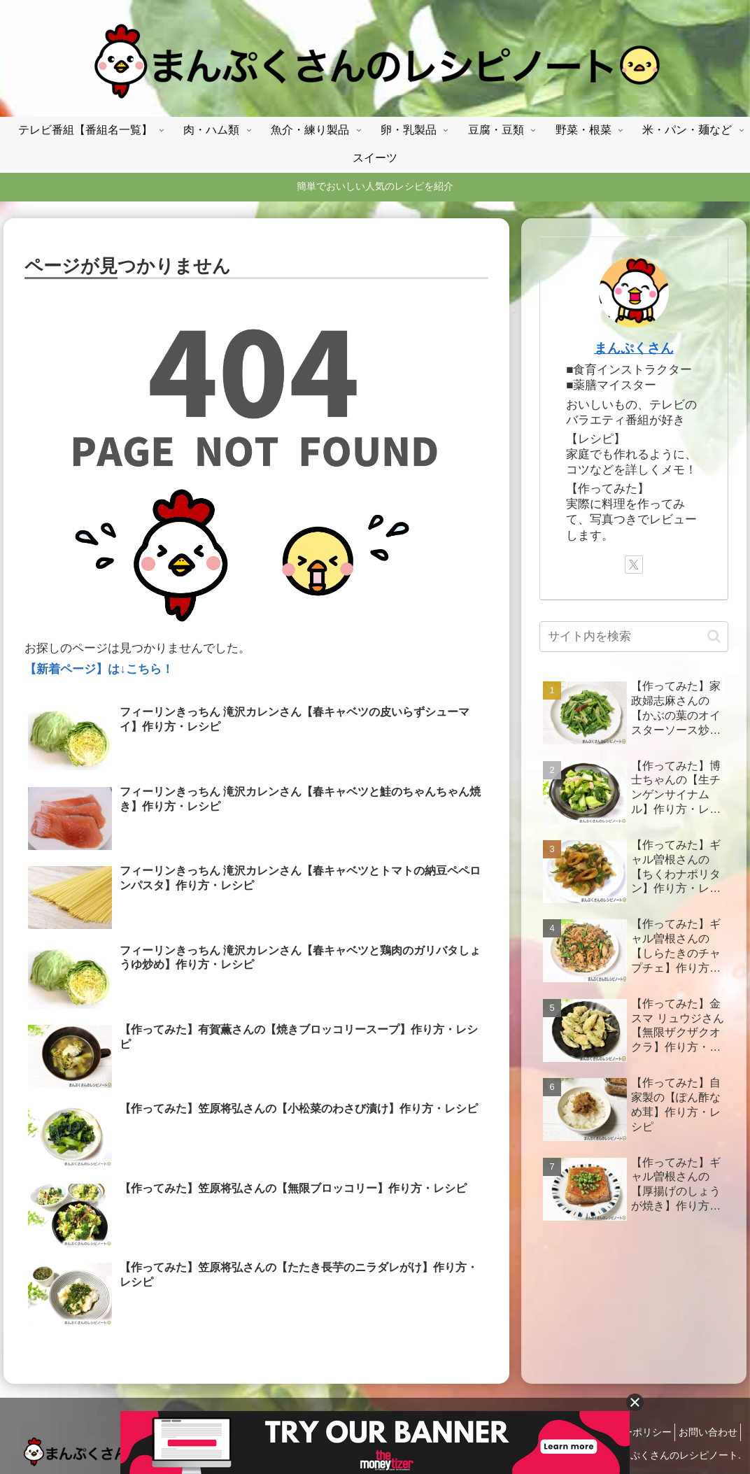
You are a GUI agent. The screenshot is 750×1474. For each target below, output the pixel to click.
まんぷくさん (634, 348)
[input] (633, 636)
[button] (714, 636)
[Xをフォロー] (634, 564)
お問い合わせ (703, 1432)
